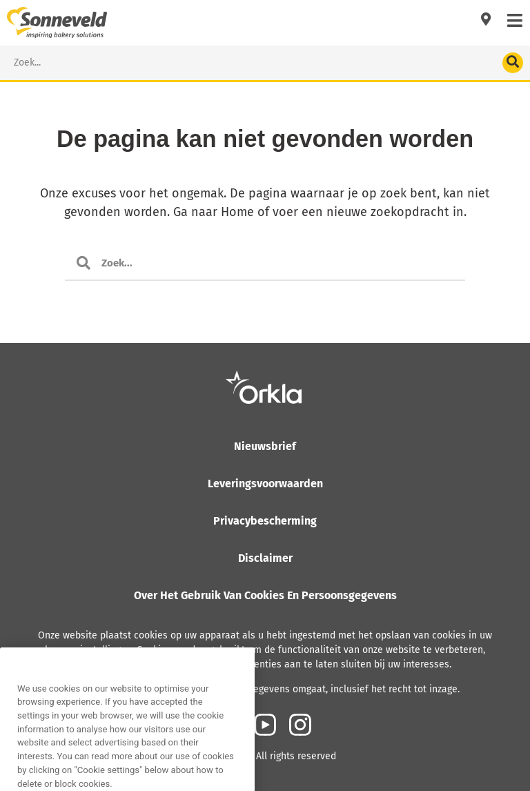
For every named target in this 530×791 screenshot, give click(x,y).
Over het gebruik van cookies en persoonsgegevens (265, 595)
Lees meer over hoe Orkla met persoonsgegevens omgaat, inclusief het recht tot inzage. (265, 689)
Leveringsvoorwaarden (265, 483)
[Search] (512, 62)
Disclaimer (265, 558)
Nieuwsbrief (265, 446)
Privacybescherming (265, 520)
